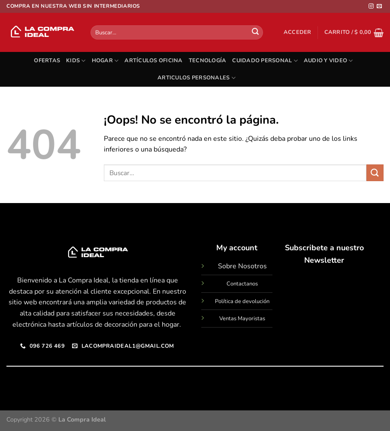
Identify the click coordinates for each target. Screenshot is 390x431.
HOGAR (105, 61)
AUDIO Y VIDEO (328, 61)
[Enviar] (255, 32)
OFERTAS (47, 60)
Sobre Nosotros (242, 266)
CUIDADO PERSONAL (265, 61)
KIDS (75, 61)
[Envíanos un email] (379, 6)
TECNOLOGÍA (208, 60)
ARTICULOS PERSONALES (196, 78)
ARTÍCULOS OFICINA (153, 60)
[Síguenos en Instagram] (371, 6)
